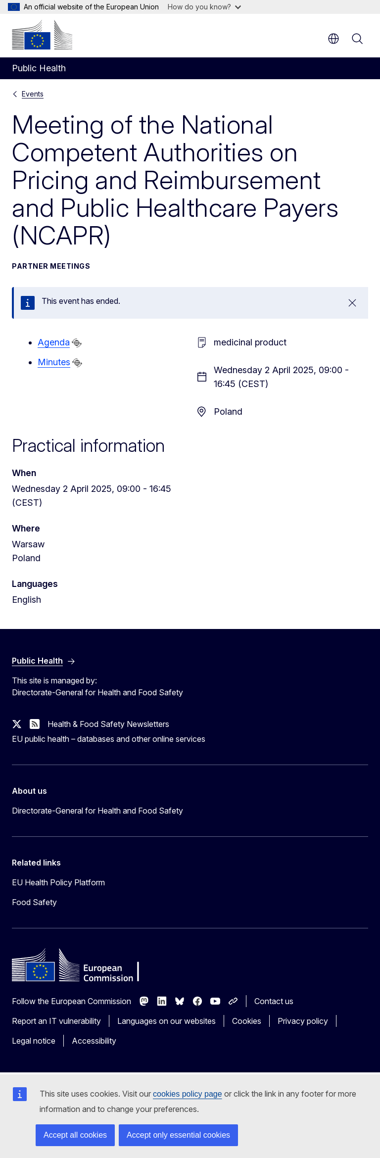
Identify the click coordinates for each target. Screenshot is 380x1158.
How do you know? (204, 6)
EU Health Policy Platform (58, 882)
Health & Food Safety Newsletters (108, 724)
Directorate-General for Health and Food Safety (97, 811)
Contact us (273, 1001)
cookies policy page (187, 1094)
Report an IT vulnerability (56, 1021)
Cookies (246, 1021)
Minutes (54, 362)
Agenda (54, 342)
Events (33, 94)
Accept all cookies (75, 1135)
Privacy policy (303, 1021)
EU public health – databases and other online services (108, 739)
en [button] (333, 39)
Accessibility (94, 1041)
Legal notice (33, 1041)
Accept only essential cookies (178, 1135)
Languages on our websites (166, 1021)
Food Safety (34, 902)
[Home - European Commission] (42, 34)
